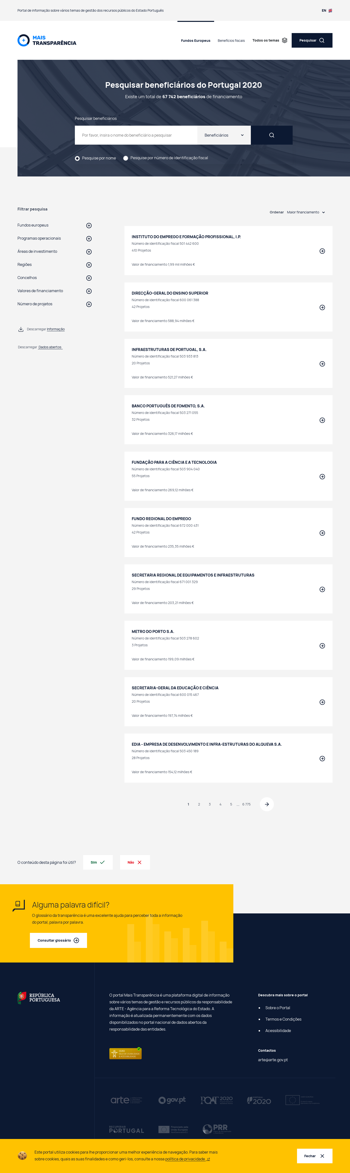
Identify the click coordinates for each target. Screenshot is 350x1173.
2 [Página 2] (198, 804)
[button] (55, 225)
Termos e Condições (283, 1019)
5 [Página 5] (230, 804)
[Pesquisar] (283, 135)
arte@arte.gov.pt (273, 1060)
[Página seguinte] (267, 804)
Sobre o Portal (277, 1008)
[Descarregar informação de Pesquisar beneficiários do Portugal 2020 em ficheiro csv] (41, 329)
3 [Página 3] (209, 804)
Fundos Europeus (195, 40)
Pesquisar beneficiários (96, 118)
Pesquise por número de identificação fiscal (169, 158)
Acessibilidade (278, 1031)
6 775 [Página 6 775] (246, 804)
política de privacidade (187, 1159)
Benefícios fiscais (231, 40)
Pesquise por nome (99, 158)
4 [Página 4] (220, 804)
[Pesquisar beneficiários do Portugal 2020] (147, 135)
